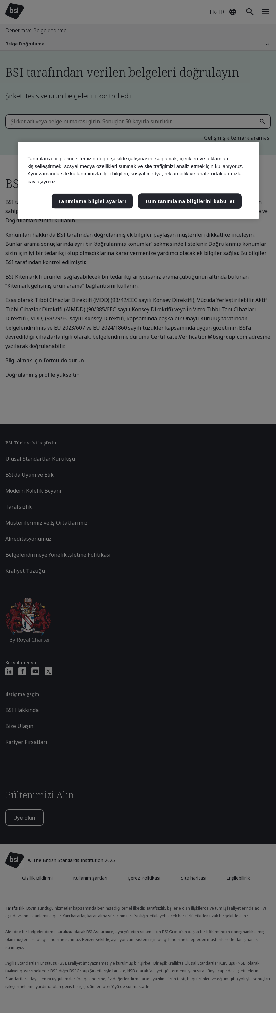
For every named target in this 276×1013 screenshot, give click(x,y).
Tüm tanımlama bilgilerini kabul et (190, 201)
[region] (138, 180)
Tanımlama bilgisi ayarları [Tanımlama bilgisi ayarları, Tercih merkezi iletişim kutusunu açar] (92, 201)
